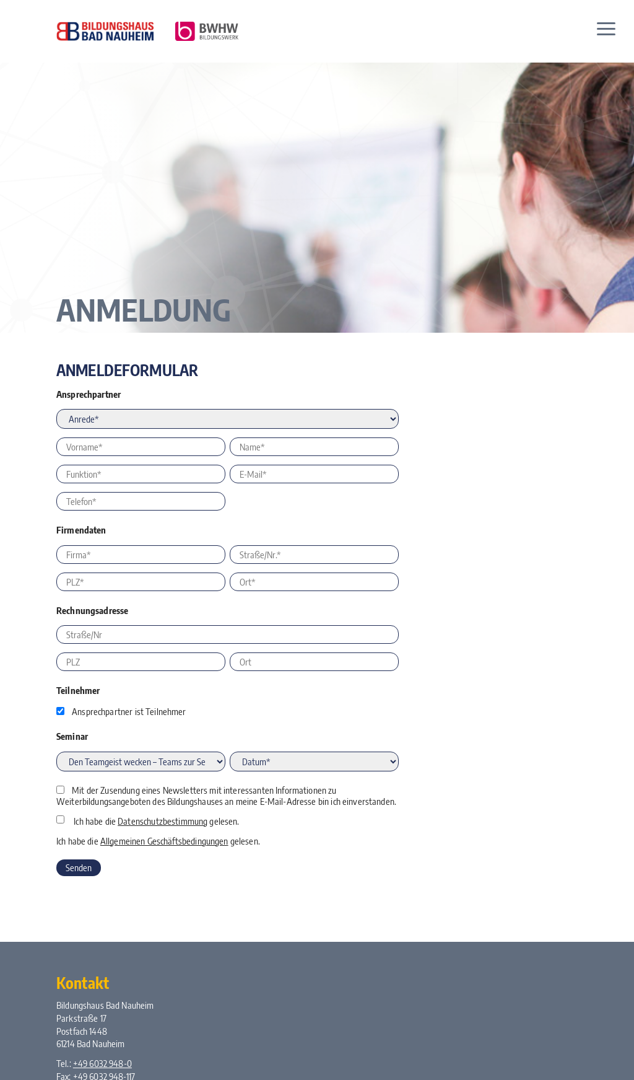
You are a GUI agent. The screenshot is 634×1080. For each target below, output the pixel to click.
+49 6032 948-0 (102, 1063)
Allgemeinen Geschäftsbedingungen (164, 840)
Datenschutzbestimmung (162, 821)
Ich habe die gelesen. (156, 821)
